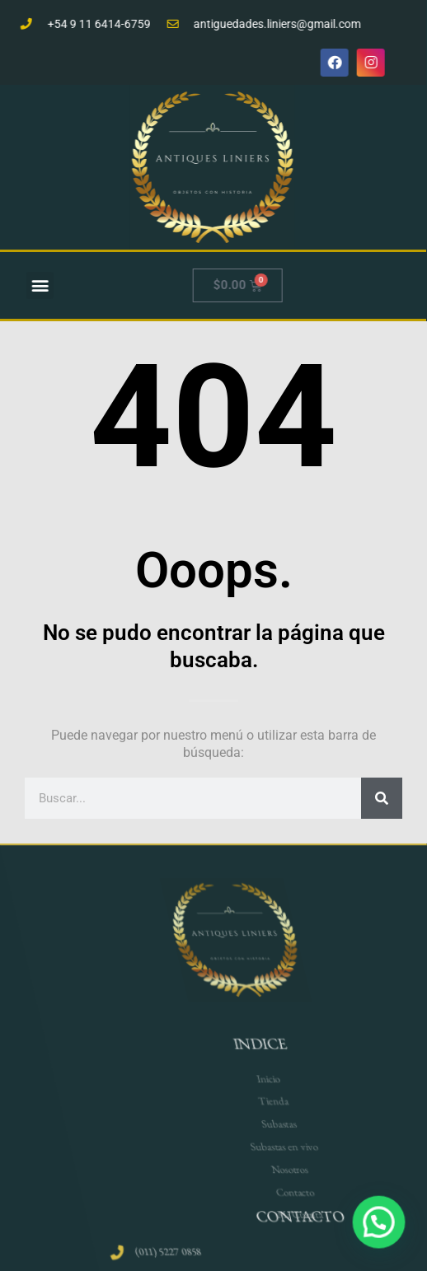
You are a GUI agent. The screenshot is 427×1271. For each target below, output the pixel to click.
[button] (48, 285)
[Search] (381, 798)
